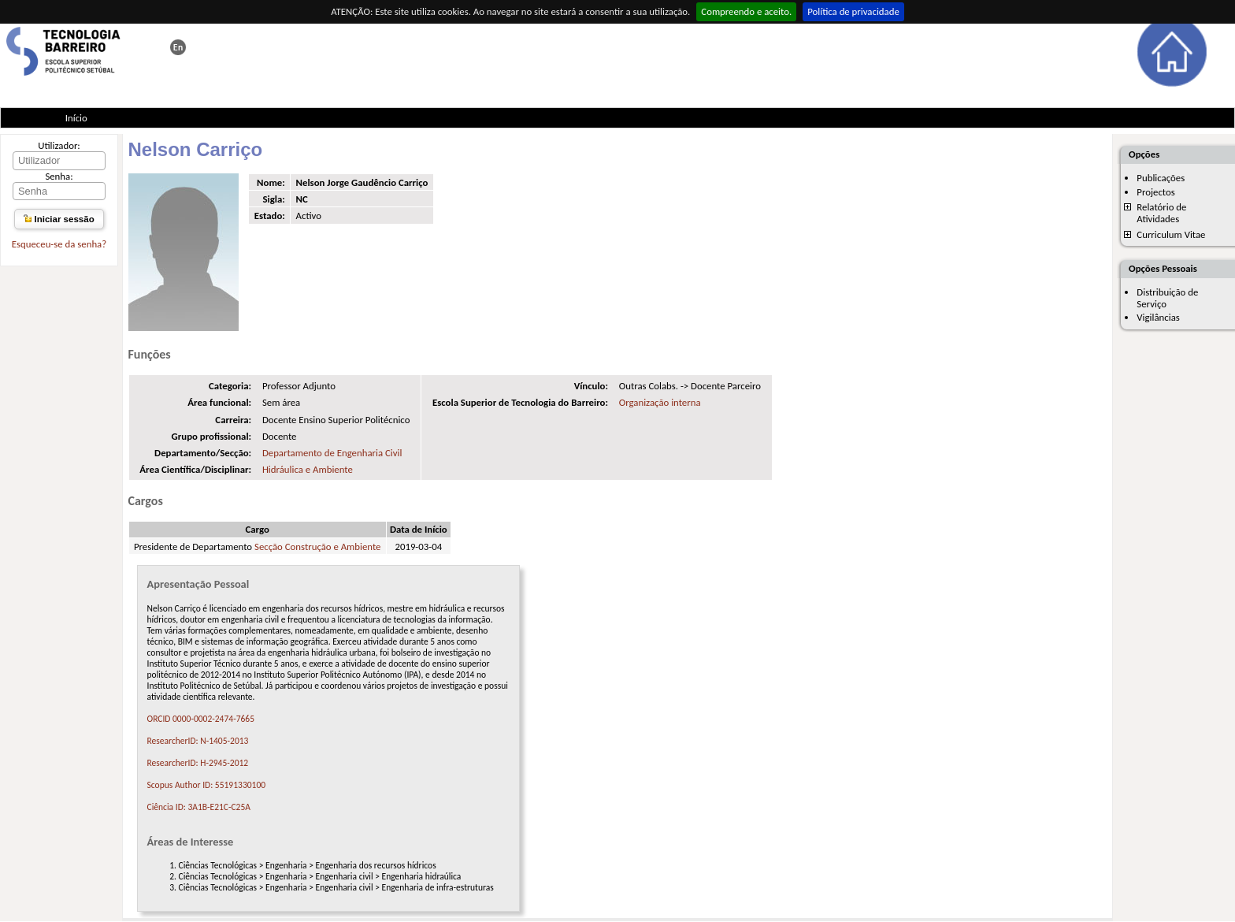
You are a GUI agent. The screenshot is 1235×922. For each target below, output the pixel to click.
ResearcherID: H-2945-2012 (198, 762)
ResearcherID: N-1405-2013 (198, 740)
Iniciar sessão (59, 219)
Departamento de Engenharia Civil (332, 453)
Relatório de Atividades (1161, 213)
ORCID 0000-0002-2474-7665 (200, 718)
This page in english (178, 47)
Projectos (1155, 192)
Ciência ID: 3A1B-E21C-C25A (198, 806)
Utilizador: (59, 145)
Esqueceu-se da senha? (59, 244)
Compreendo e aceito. (746, 11)
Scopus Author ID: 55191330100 (206, 784)
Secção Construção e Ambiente (317, 546)
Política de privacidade (853, 11)
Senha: (58, 176)
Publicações (1161, 178)
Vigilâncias (1158, 317)
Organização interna (660, 402)
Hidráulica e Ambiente (307, 469)
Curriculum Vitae (1171, 234)
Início (76, 118)
